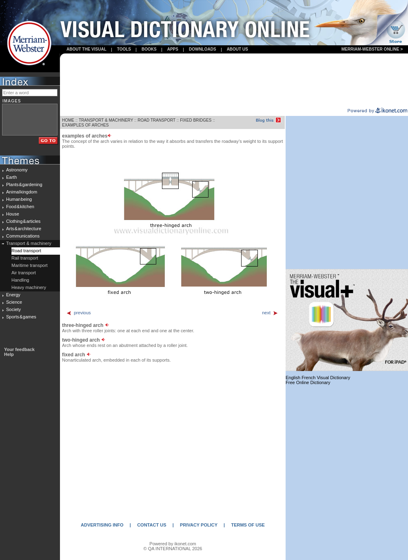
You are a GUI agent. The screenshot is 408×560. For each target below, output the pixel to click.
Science (14, 302)
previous (78, 312)
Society (13, 309)
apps (172, 49)
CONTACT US (151, 524)
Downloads (202, 49)
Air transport (23, 272)
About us (237, 49)
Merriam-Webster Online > (372, 49)
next (270, 312)
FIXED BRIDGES (195, 120)
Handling (20, 280)
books (149, 49)
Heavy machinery (28, 287)
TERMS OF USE (248, 524)
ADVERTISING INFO (102, 524)
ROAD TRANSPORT (156, 120)
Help (9, 354)
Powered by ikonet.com (172, 543)
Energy (13, 294)
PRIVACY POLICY (198, 524)
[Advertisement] (234, 81)
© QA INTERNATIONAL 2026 (173, 548)
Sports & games (21, 316)
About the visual (86, 49)
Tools (124, 49)
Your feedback (19, 349)
